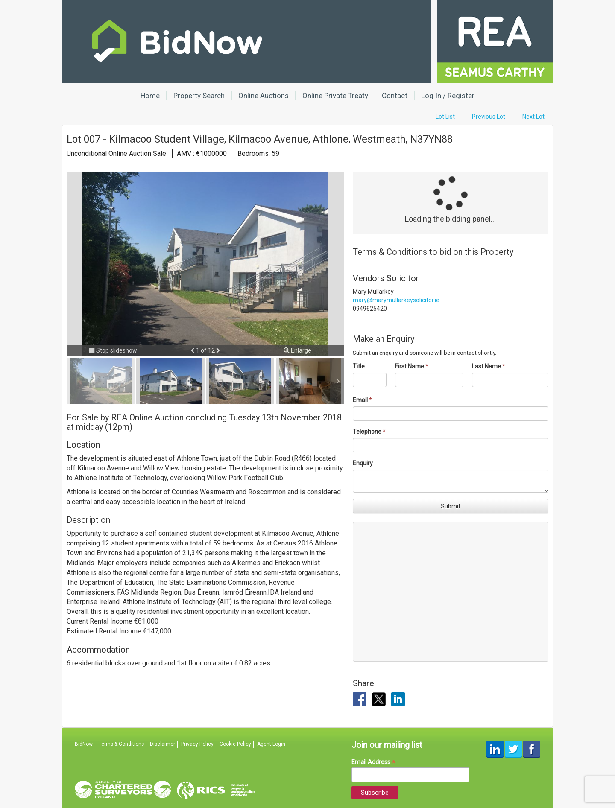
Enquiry (363, 463)
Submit (450, 506)
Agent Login (271, 744)
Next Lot (533, 116)
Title (359, 366)
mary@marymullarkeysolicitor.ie (396, 300)
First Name (409, 366)
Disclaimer (162, 744)
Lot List (445, 116)
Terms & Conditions (121, 744)
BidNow (84, 744)
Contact (394, 95)
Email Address (373, 762)
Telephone (367, 431)
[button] (193, 350)
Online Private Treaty (335, 95)
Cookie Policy (235, 744)
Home (150, 95)
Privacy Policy (197, 744)
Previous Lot (488, 116)
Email (360, 400)
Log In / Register (447, 95)
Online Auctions (263, 95)
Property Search (199, 95)
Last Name (486, 366)
